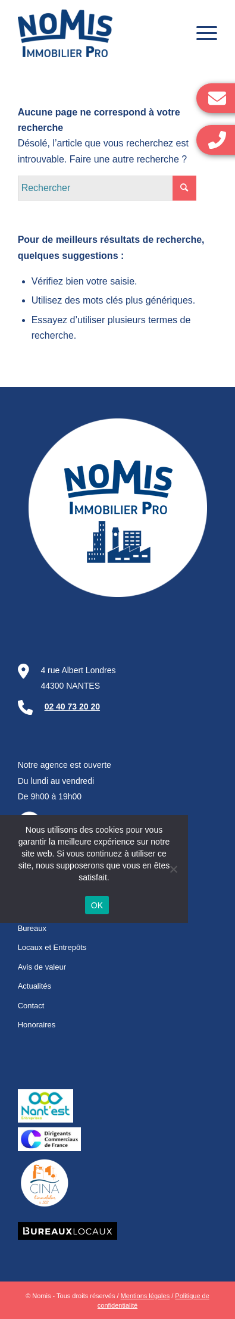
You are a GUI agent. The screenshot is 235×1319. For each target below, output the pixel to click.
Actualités (34, 986)
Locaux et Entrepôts (52, 947)
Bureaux (32, 928)
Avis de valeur (42, 966)
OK (97, 905)
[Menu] (200, 33)
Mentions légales (145, 1295)
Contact (31, 1005)
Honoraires (37, 1024)
